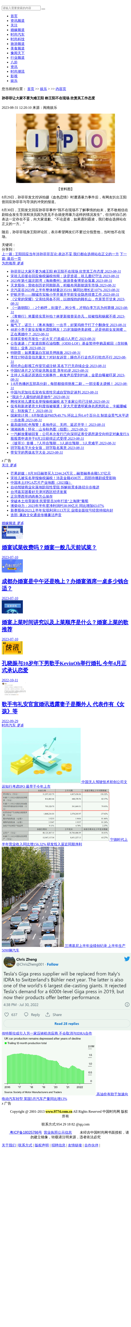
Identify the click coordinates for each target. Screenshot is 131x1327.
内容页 (61, 89)
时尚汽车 (18, 34)
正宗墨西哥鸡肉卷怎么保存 (32, 496)
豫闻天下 (18, 53)
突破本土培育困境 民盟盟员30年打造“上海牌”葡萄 (49, 501)
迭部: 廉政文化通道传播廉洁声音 (36, 515)
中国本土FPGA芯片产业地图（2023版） (41, 482)
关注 (14, 25)
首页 (14, 16)
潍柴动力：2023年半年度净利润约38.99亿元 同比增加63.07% (57, 506)
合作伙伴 (91, 1145)
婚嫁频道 (18, 30)
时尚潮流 (18, 71)
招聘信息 (58, 1145)
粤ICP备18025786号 (25, 1132)
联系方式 (25, 1145)
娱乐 (14, 81)
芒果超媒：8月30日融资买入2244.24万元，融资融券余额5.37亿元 (61, 473)
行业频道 (18, 57)
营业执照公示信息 (58, 1132)
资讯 (14, 67)
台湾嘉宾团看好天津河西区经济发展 (39, 492)
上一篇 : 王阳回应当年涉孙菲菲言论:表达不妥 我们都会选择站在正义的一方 (60, 254)
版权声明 (42, 1145)
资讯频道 (18, 20)
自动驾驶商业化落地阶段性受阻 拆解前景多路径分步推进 (55, 487)
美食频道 (18, 48)
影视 (14, 76)
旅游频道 (18, 44)
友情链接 (75, 1145)
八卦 (14, 62)
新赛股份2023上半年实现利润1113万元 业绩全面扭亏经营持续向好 (62, 510)
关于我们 (9, 1145)
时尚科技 (18, 39)
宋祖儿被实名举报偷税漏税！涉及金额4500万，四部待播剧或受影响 (63, 478)
